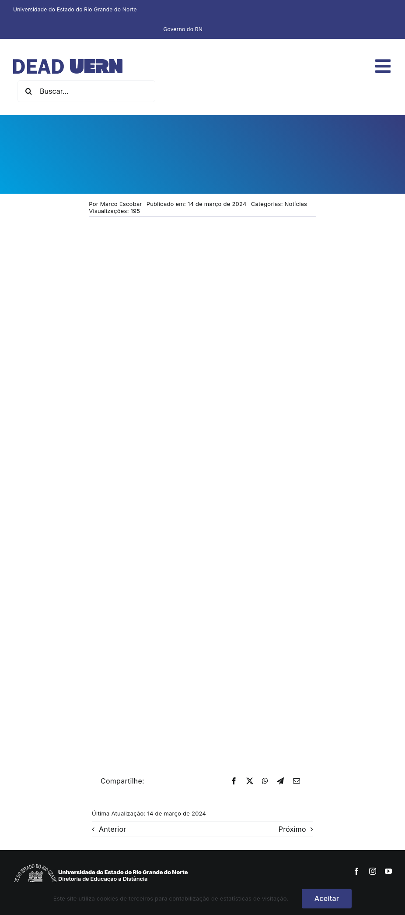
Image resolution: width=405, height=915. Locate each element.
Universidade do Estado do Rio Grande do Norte (75, 9)
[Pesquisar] (28, 91)
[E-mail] (296, 781)
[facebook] (356, 871)
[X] (250, 781)
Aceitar (326, 898)
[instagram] (372, 871)
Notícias (296, 203)
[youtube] (388, 871)
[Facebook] (234, 781)
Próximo (292, 829)
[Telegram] (280, 781)
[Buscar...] (86, 91)
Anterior (112, 829)
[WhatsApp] (265, 781)
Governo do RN (182, 29)
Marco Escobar (121, 203)
